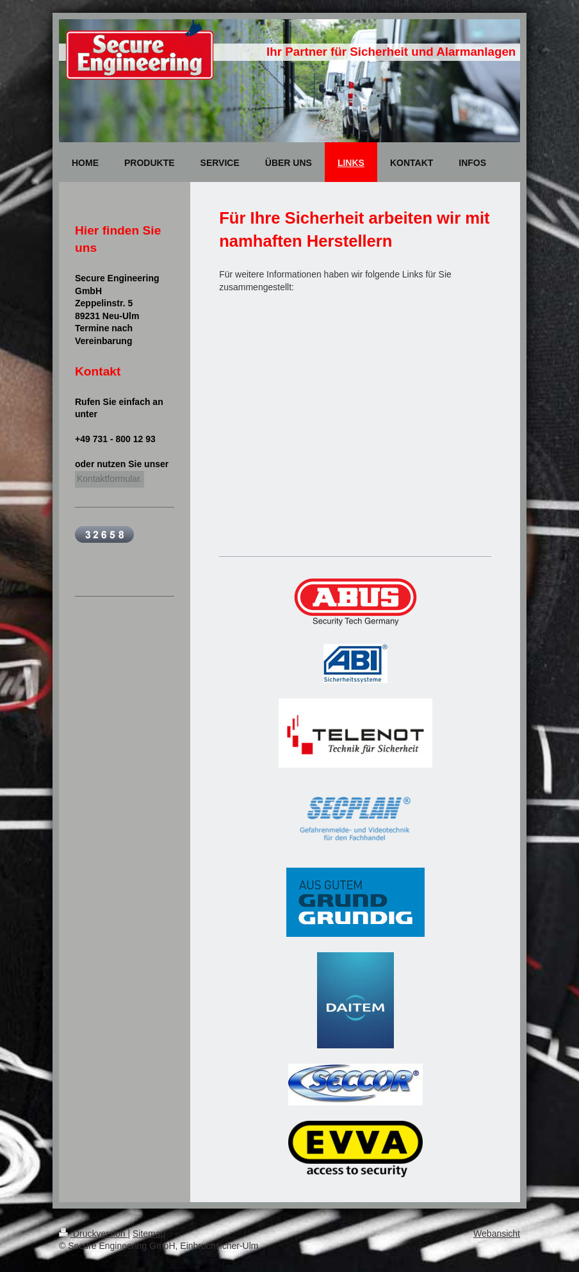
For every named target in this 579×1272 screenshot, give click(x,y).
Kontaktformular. (109, 479)
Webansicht (496, 1233)
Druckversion (93, 1233)
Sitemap (149, 1233)
